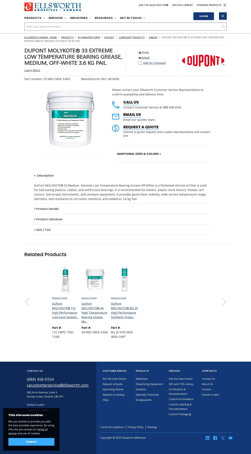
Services (57, 18)
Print (144, 52)
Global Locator (210, 394)
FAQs (106, 400)
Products (34, 18)
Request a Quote (140, 127)
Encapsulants (144, 400)
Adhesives (142, 379)
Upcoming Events (113, 389)
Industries (80, 18)
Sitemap (152, 427)
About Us (207, 384)
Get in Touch (132, 18)
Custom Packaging (180, 414)
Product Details (46, 209)
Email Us (132, 114)
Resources (105, 18)
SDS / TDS (42, 230)
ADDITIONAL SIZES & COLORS (139, 154)
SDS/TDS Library (182, 5)
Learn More (32, 70)
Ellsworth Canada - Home (40, 37)
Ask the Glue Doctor (115, 379)
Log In (203, 16)
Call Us (131, 102)
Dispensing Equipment (149, 384)
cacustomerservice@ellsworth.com (58, 385)
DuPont (109, 37)
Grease (153, 37)
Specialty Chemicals (147, 394)
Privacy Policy (136, 427)
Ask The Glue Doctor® (153, 5)
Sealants (141, 389)
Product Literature (48, 219)
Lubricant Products (132, 37)
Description (44, 176)
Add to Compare (154, 63)
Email (144, 58)
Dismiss (31, 441)
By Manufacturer (89, 37)
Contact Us (208, 379)
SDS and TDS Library (181, 384)
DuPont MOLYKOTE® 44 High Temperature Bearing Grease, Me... (94, 313)
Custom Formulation (181, 399)
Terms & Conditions (112, 427)
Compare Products (212, 5)
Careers (206, 389)
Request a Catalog (113, 394)
